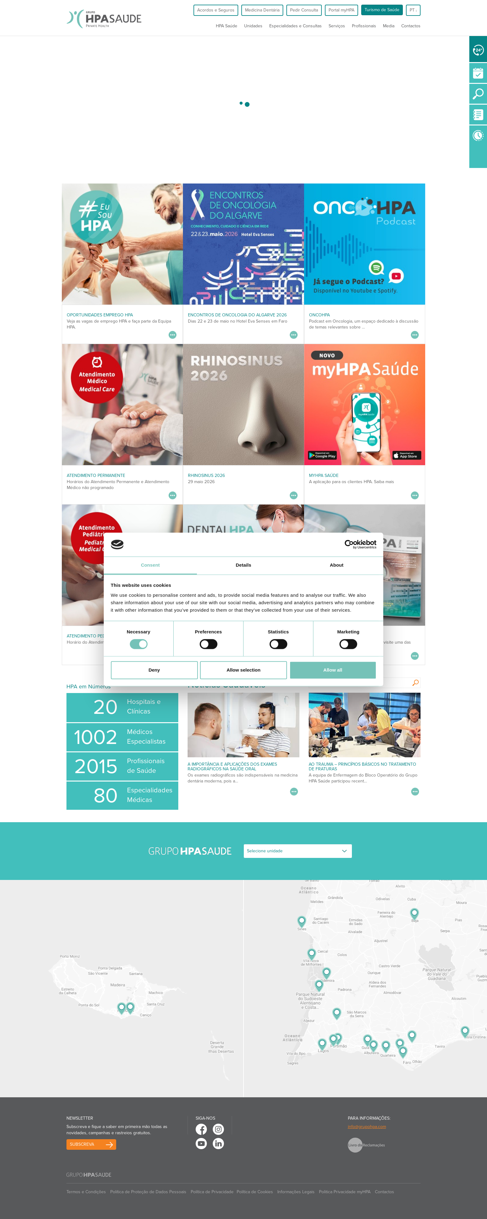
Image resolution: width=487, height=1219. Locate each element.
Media (388, 26)
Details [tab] (243, 565)
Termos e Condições (86, 1191)
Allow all (332, 670)
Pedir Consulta (304, 10)
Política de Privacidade (212, 1191)
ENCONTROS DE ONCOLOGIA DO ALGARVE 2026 (237, 315)
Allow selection (243, 670)
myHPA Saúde (324, 475)
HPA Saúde (226, 26)
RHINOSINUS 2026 (206, 475)
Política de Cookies (255, 1191)
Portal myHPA (341, 10)
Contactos (411, 26)
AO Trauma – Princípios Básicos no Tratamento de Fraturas (362, 767)
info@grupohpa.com (367, 1126)
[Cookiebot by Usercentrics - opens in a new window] (349, 544)
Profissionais (364, 26)
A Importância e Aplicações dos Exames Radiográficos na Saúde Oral (232, 767)
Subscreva (82, 1144)
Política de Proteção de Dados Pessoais (148, 1191)
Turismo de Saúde (382, 9)
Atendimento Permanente (96, 475)
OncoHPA (319, 315)
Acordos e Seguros (215, 10)
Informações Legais (296, 1191)
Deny (154, 670)
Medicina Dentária (262, 10)
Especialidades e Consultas (295, 26)
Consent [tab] (150, 565)
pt (413, 10)
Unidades (253, 26)
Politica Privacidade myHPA (345, 1191)
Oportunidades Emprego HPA (100, 315)
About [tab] (337, 565)
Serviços (337, 26)
